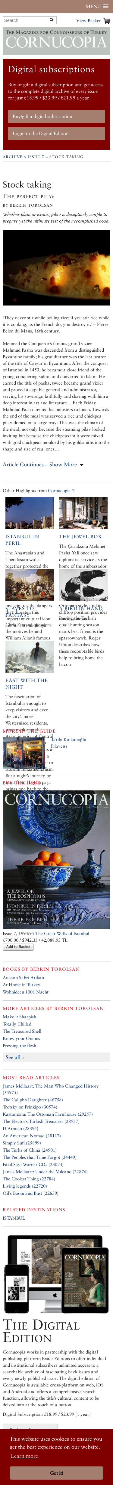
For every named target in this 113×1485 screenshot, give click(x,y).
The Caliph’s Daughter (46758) (33, 1099)
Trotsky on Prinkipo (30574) (30, 1106)
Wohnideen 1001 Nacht (26, 991)
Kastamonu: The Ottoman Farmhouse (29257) (48, 1114)
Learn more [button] (24, 1456)
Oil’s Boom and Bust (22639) (30, 1193)
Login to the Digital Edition (41, 133)
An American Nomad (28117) (32, 1135)
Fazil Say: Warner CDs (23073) (33, 1164)
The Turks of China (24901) (30, 1150)
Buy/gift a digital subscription (42, 116)
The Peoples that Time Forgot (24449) (40, 1157)
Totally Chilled (17, 1023)
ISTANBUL (14, 1218)
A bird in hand (81, 608)
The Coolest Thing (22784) (29, 1178)
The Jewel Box (80, 536)
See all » (15, 1057)
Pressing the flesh (19, 1045)
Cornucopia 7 (61, 490)
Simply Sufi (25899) (22, 1142)
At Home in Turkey (21, 984)
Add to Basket (18, 947)
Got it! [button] (56, 1473)
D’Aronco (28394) (20, 1128)
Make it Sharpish (19, 1016)
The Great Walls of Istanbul (62, 933)
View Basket (88, 20)
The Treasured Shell (22, 1031)
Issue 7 (36, 157)
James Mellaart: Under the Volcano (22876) (45, 1171)
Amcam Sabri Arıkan (23, 977)
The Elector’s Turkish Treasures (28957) (41, 1121)
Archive (13, 157)
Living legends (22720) (25, 1185)
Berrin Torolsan (55, 969)
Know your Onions (21, 1038)
